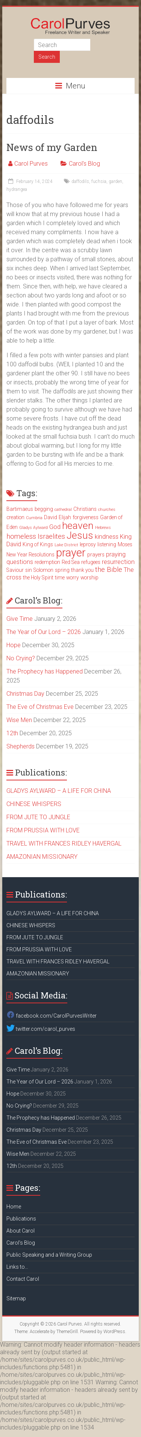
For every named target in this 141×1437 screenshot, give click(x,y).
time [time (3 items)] (60, 577)
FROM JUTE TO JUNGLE (38, 817)
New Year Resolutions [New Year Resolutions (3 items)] (30, 555)
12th (12, 733)
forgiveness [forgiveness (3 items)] (86, 517)
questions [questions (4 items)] (19, 561)
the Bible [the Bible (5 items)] (108, 569)
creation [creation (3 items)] (15, 517)
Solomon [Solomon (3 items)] (43, 570)
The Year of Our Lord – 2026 (43, 631)
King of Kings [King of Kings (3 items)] (38, 544)
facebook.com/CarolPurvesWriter (51, 1016)
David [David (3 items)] (50, 517)
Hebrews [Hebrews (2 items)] (103, 527)
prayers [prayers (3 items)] (96, 555)
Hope (13, 645)
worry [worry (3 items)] (72, 577)
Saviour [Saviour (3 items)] (15, 570)
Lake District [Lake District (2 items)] (66, 544)
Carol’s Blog (20, 1243)
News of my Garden (51, 147)
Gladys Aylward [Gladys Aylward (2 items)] (33, 527)
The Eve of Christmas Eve (40, 706)
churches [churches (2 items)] (106, 509)
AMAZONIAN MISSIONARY (41, 856)
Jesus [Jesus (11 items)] (80, 535)
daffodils (80, 181)
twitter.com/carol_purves (40, 1029)
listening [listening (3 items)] (106, 544)
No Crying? (20, 658)
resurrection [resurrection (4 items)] (118, 561)
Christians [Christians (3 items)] (85, 509)
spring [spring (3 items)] (62, 570)
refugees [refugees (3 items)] (90, 562)
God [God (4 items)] (55, 526)
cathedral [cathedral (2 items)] (63, 509)
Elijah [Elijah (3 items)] (65, 517)
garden (115, 181)
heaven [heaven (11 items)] (78, 525)
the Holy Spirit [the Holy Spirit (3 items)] (38, 577)
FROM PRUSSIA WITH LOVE (43, 830)
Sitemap (16, 1298)
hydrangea (16, 189)
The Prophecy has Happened (44, 671)
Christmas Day (25, 693)
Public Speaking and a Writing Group (49, 1255)
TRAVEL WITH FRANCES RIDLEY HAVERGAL (63, 843)
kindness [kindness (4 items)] (106, 536)
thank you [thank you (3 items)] (82, 570)
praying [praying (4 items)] (116, 554)
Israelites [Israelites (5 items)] (51, 536)
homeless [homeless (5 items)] (21, 536)
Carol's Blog (84, 163)
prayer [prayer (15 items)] (71, 552)
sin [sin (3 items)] (28, 570)
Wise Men (19, 720)
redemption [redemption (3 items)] (47, 562)
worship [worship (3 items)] (89, 577)
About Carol (20, 1231)
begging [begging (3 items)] (44, 509)
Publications (21, 1219)
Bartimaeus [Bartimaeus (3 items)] (19, 509)
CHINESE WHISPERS (33, 804)
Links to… (17, 1267)
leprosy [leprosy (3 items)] (88, 544)
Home (13, 1207)
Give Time (19, 618)
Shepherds (20, 746)
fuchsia (98, 181)
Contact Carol (22, 1279)
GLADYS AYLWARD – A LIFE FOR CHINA (58, 790)
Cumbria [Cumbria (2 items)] (34, 517)
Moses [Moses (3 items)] (125, 544)
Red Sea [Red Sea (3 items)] (71, 562)
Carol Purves (31, 163)
